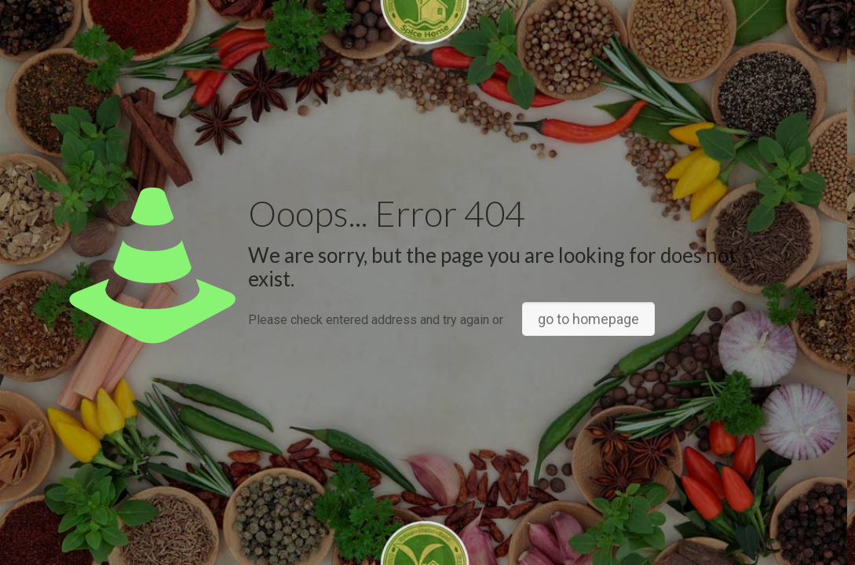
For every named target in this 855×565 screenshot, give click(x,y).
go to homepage (588, 319)
